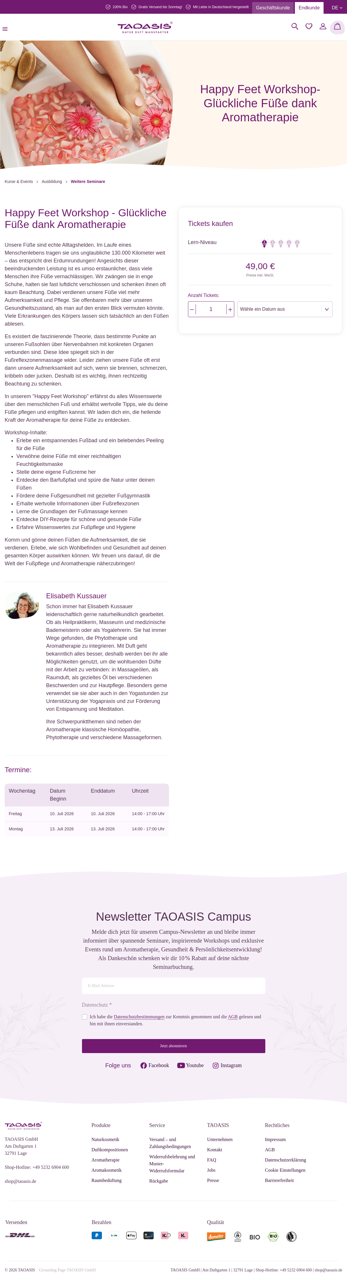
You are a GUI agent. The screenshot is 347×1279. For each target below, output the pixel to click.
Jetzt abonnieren (173, 1046)
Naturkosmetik (105, 1139)
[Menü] (6, 27)
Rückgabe (158, 1180)
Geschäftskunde (273, 7)
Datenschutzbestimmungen (139, 1016)
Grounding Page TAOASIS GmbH (67, 1270)
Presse (213, 1180)
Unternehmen (220, 1139)
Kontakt (214, 1149)
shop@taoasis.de (20, 1181)
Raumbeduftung (106, 1180)
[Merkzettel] (309, 26)
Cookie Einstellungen (285, 1170)
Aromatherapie (105, 1159)
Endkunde (309, 7)
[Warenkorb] (337, 27)
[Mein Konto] (323, 26)
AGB (233, 1016)
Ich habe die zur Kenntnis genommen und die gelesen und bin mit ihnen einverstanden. (175, 1020)
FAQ (211, 1159)
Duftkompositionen (109, 1149)
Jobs (211, 1170)
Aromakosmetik (106, 1170)
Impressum (275, 1139)
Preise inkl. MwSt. (260, 275)
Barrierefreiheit (279, 1180)
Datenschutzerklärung (285, 1159)
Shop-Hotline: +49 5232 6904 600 (37, 1167)
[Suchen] (295, 26)
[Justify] (230, 309)
